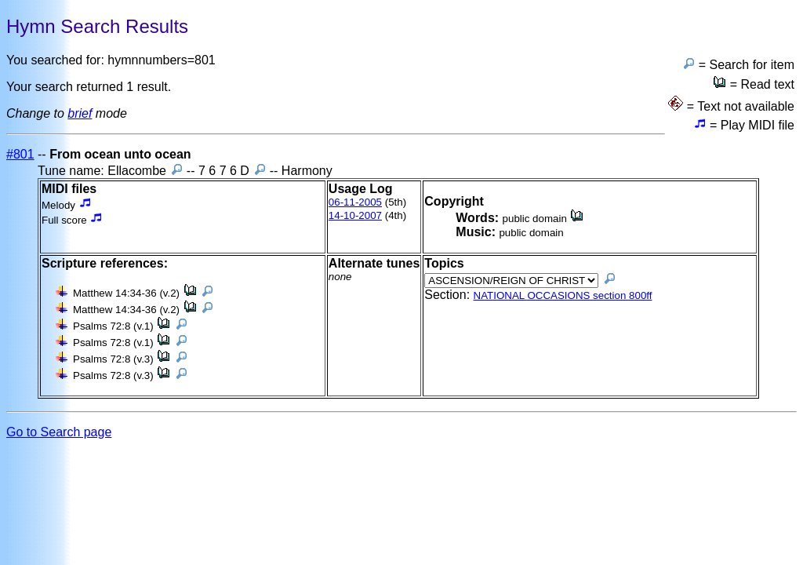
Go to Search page (58, 432)
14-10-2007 (355, 215)
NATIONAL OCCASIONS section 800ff (563, 295)
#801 (20, 154)
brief (79, 113)
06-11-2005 (355, 202)
